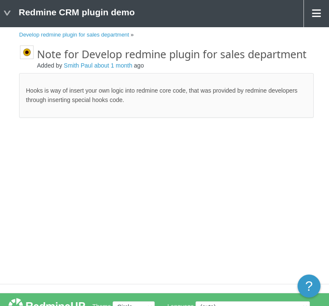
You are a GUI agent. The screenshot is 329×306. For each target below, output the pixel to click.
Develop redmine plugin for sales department (74, 34)
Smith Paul (78, 65)
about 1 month (113, 65)
